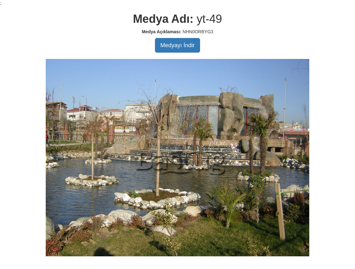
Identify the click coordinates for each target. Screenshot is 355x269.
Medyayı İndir (177, 45)
